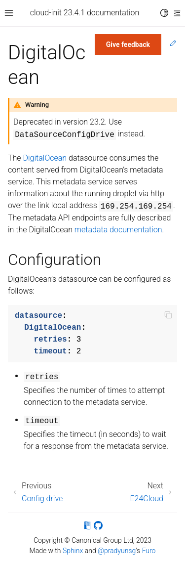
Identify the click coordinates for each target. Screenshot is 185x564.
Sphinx (73, 551)
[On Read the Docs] (87, 527)
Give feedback (128, 44)
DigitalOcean (45, 158)
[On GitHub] (98, 527)
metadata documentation (118, 229)
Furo (149, 551)
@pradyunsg (117, 551)
